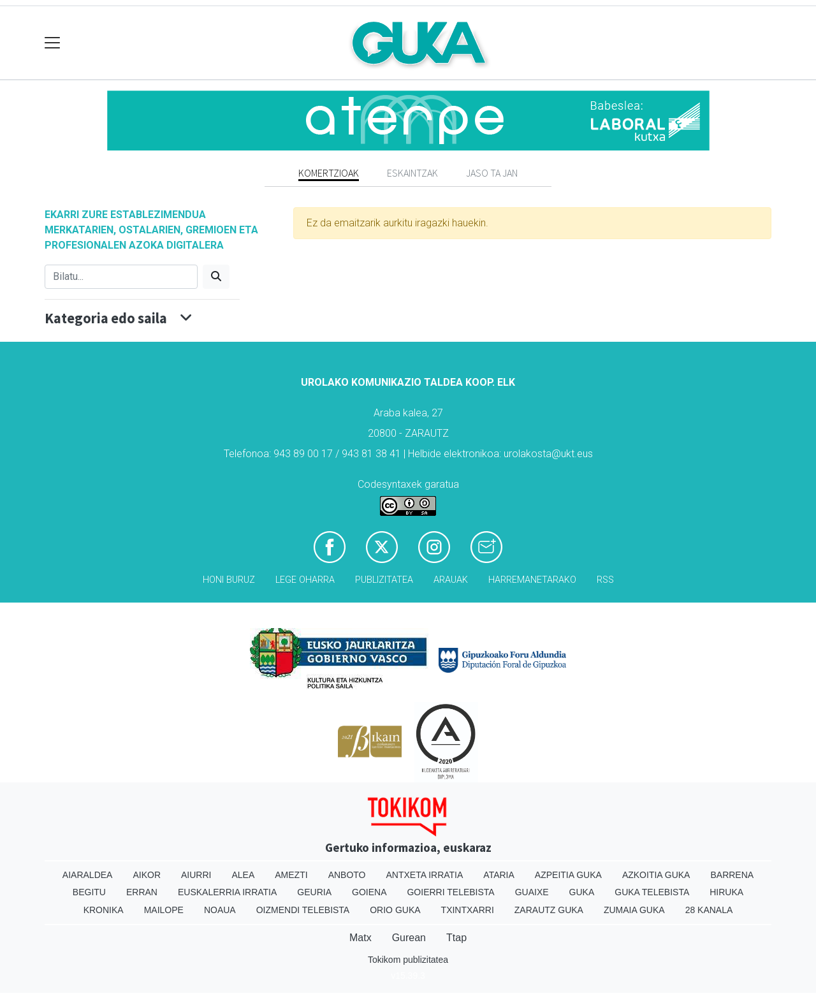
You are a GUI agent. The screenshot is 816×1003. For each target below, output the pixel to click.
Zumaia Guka (634, 910)
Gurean (409, 937)
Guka (582, 892)
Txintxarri (467, 910)
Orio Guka (395, 910)
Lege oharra (305, 580)
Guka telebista (652, 892)
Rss (605, 580)
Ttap (456, 937)
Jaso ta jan (492, 172)
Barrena (732, 875)
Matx (360, 937)
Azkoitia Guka (656, 875)
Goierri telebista (450, 892)
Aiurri (196, 875)
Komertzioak (328, 172)
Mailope (164, 910)
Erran (141, 892)
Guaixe (532, 892)
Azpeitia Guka (568, 875)
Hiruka (726, 892)
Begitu (89, 892)
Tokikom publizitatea (408, 960)
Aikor (147, 875)
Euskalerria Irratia (227, 892)
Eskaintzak (412, 172)
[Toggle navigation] (52, 43)
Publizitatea (384, 580)
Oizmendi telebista (303, 910)
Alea (242, 875)
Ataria (498, 875)
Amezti (291, 875)
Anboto (347, 875)
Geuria (314, 892)
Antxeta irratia (424, 875)
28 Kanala (709, 910)
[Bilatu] (121, 277)
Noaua (220, 910)
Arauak (450, 580)
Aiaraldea (87, 875)
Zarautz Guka (548, 910)
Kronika (104, 910)
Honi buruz (229, 580)
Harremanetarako (532, 580)
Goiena (369, 892)
